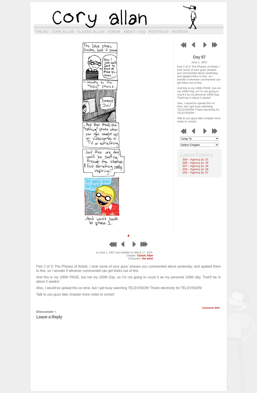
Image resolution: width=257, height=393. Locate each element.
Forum (114, 32)
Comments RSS (211, 308)
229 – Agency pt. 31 (195, 159)
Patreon (179, 32)
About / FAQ (134, 32)
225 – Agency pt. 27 (195, 172)
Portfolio (158, 32)
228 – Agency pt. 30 (195, 162)
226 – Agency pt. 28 (195, 169)
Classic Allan (91, 32)
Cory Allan (63, 32)
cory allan (128, 17)
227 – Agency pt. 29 (195, 166)
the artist (147, 258)
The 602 (42, 32)
